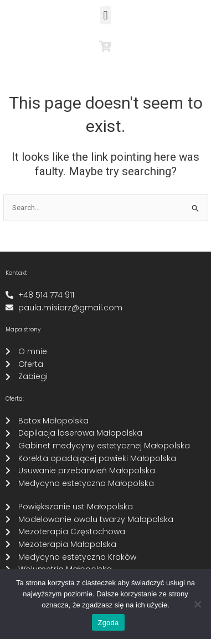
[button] (105, 15)
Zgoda (108, 622)
